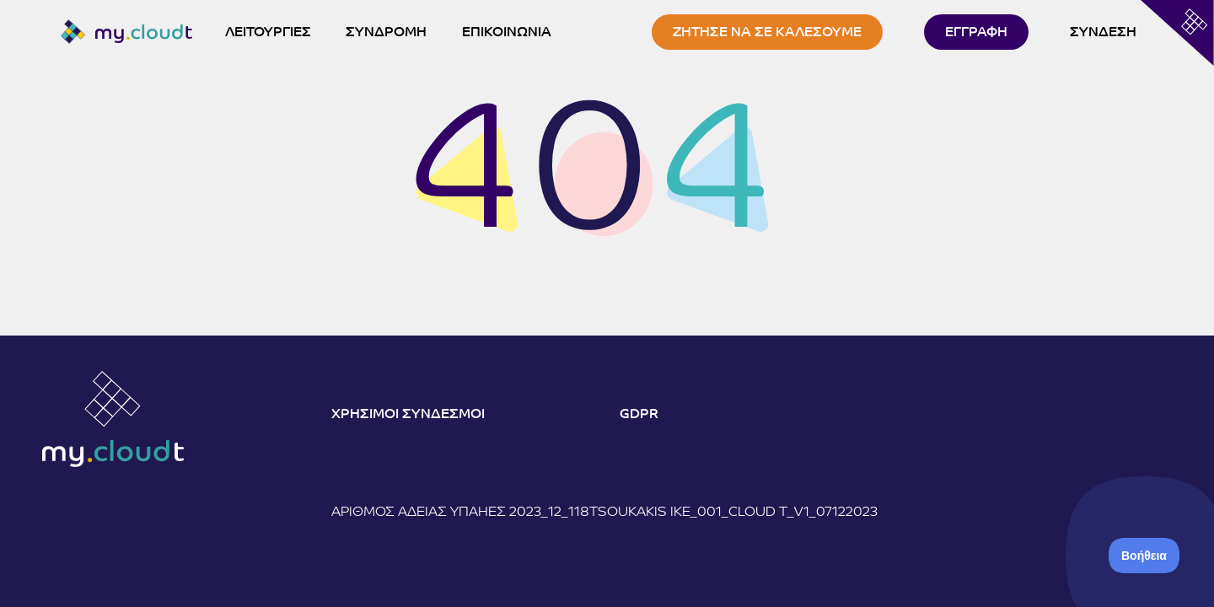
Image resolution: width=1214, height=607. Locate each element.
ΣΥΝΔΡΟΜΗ (386, 33)
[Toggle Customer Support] (1144, 555)
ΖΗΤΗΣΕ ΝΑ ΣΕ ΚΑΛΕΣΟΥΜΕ (767, 33)
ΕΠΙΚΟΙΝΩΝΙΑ (506, 33)
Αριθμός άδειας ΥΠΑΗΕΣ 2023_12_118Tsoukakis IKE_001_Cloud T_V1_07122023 (604, 512)
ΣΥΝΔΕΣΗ (1103, 33)
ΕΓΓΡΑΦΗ (976, 33)
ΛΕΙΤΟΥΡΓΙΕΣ (268, 33)
